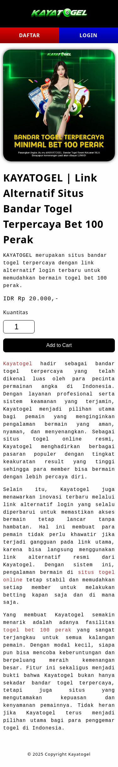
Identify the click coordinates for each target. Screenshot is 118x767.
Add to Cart (59, 345)
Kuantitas (15, 312)
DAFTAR (29, 35)
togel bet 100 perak (37, 630)
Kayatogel (17, 363)
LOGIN (89, 35)
